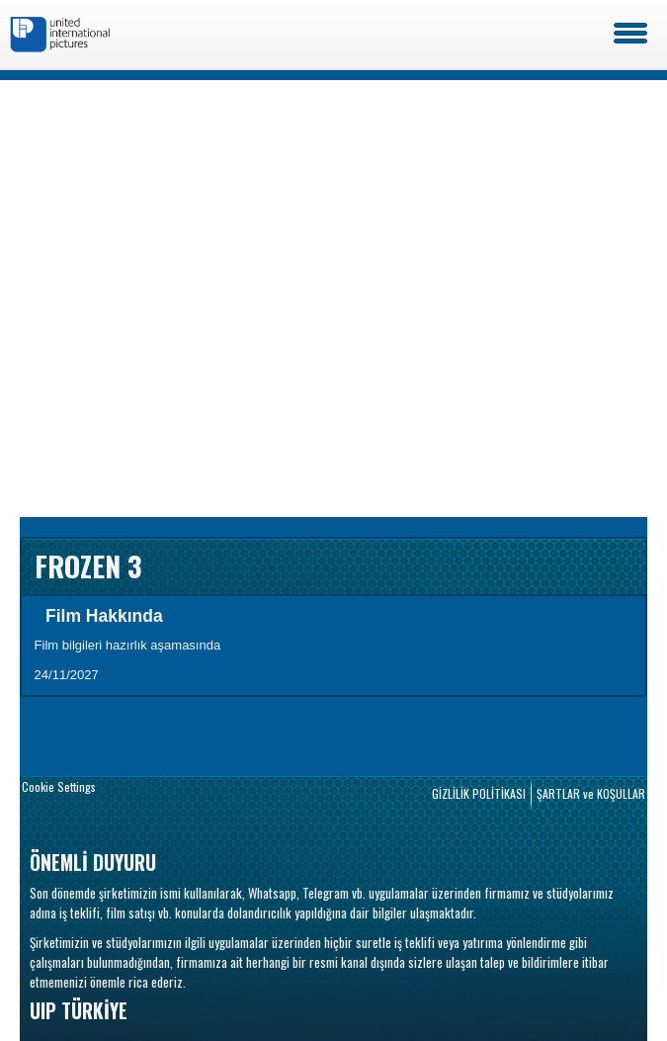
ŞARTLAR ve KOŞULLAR (591, 793)
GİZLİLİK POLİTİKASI (479, 793)
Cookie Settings (59, 786)
